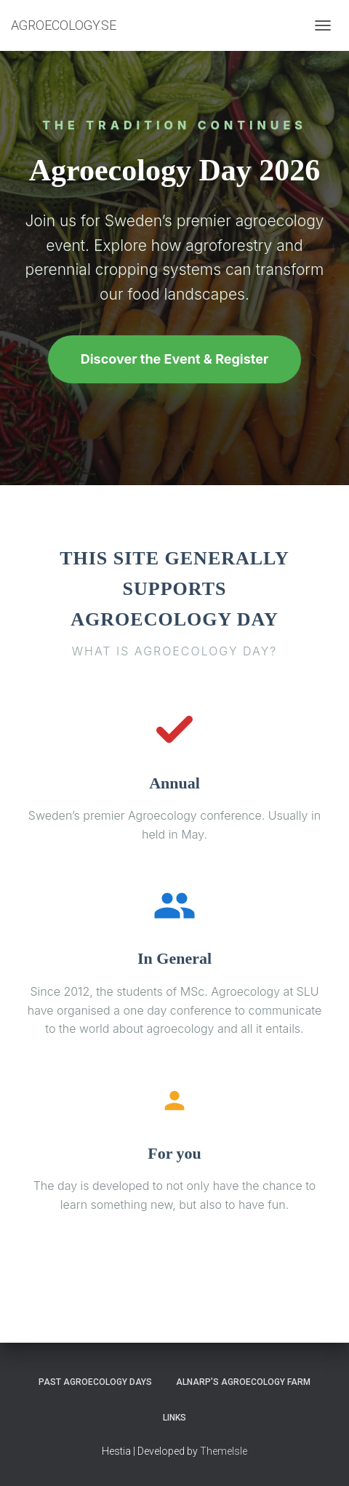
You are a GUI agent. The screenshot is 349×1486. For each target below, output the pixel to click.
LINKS (174, 1418)
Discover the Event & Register (175, 359)
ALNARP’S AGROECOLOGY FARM (243, 1382)
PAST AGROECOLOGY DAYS (95, 1382)
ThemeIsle (223, 1451)
